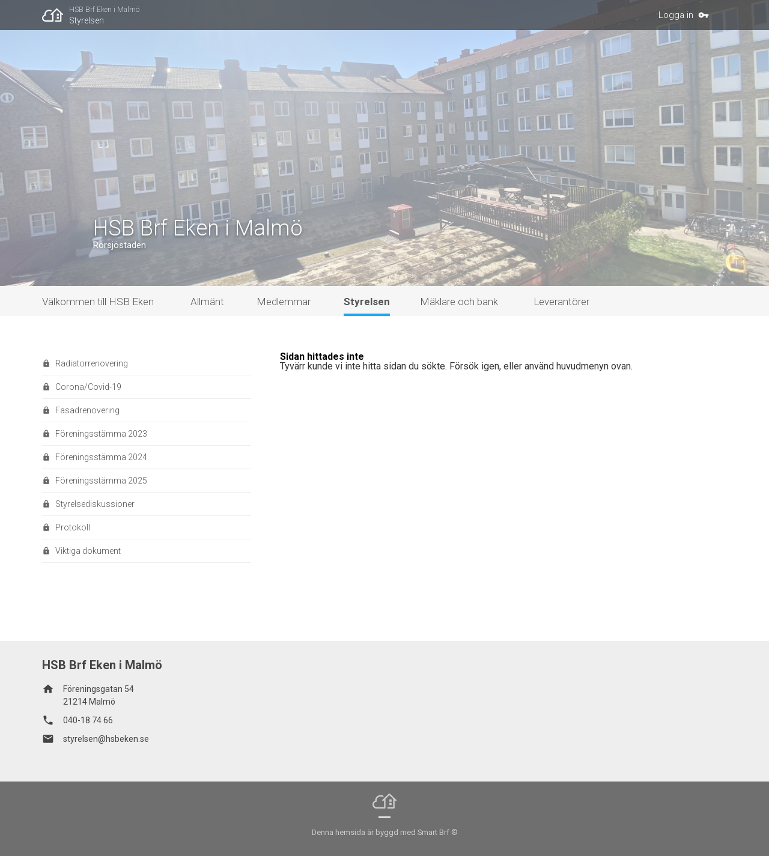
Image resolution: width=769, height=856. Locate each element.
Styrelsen (86, 20)
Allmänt (207, 302)
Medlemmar (284, 302)
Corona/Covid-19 (88, 387)
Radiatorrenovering (91, 363)
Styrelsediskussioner (95, 504)
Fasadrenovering (87, 410)
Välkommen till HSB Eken (98, 302)
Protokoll (72, 527)
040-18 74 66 (88, 720)
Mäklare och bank (459, 302)
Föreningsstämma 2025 (101, 480)
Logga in (675, 15)
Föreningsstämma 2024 (101, 457)
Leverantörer (561, 302)
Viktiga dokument (88, 551)
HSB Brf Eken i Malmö (104, 9)
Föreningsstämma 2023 (101, 434)
